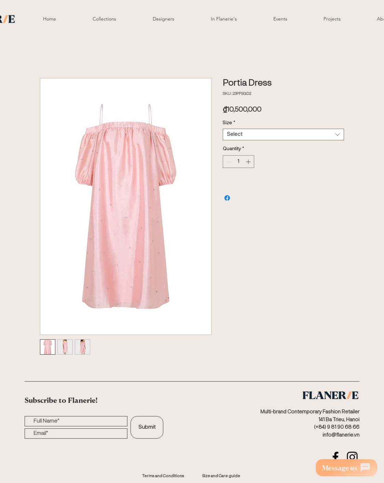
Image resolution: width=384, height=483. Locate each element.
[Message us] (346, 467)
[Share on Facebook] (227, 198)
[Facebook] (335, 457)
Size (229, 122)
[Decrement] (228, 162)
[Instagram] (352, 457)
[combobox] (283, 135)
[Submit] (147, 427)
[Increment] (249, 162)
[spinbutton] (238, 162)
